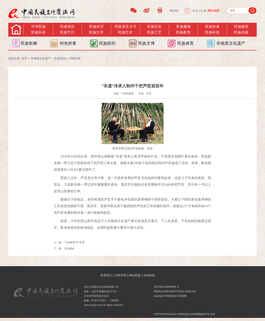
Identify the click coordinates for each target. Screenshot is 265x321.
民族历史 (154, 27)
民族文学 (96, 32)
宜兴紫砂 (69, 248)
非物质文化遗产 (230, 43)
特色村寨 (68, 43)
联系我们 (106, 275)
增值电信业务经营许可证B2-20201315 (175, 291)
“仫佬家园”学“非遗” (74, 242)
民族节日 (67, 32)
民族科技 (212, 32)
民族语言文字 (125, 27)
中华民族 (38, 27)
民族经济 (96, 27)
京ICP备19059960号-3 (166, 286)
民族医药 (107, 43)
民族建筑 (241, 27)
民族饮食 (212, 27)
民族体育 (185, 43)
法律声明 (120, 275)
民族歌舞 (29, 43)
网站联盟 (135, 275)
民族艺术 (125, 32)
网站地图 (213, 10)
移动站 (174, 10)
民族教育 (183, 32)
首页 (24, 58)
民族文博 (146, 43)
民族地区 (67, 27)
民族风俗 (38, 32)
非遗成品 (60, 58)
